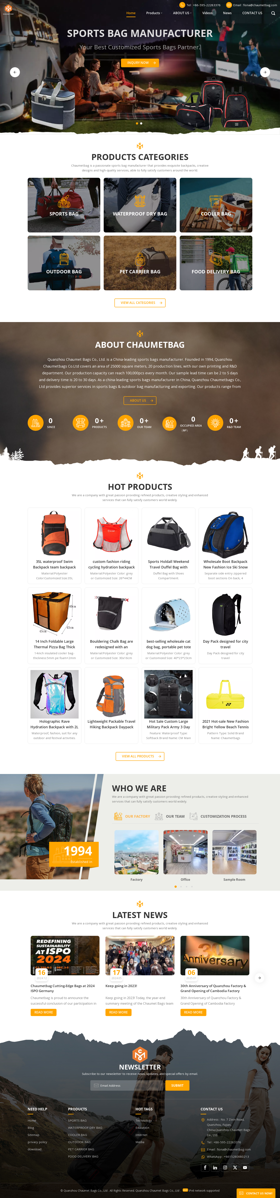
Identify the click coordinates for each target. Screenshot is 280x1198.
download (34, 1149)
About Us (138, 400)
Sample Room (234, 880)
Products (153, 13)
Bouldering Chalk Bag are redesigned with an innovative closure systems (111, 644)
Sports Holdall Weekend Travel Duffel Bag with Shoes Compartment (168, 564)
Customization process (218, 816)
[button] (137, 123)
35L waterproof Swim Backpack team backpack (54, 564)
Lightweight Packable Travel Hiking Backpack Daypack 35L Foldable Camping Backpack (111, 724)
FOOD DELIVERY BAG (216, 271)
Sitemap (33, 1135)
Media (140, 1142)
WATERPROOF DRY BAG (140, 213)
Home (131, 13)
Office (185, 880)
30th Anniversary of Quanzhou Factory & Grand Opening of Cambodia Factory (213, 988)
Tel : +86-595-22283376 (199, 5)
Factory (136, 880)
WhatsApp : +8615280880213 (228, 1156)
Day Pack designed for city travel (225, 644)
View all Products (138, 756)
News (227, 13)
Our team (170, 816)
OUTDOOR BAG (64, 271)
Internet (141, 1135)
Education (142, 1128)
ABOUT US (181, 13)
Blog (31, 1128)
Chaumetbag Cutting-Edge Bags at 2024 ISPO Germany (63, 988)
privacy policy (37, 1142)
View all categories (138, 302)
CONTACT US (252, 13)
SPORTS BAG (64, 213)
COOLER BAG (216, 213)
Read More (43, 1012)
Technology (144, 1120)
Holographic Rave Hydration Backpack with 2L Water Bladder (54, 724)
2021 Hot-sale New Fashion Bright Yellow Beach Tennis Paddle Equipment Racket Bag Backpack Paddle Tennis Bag (225, 724)
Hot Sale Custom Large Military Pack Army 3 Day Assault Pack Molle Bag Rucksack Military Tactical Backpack (168, 724)
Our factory (132, 816)
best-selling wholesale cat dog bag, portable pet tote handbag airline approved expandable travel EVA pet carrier (168, 644)
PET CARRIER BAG (140, 271)
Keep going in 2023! (121, 986)
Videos (207, 13)
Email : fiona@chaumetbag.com (251, 5)
